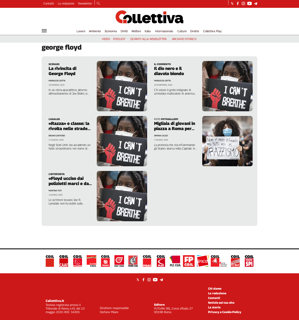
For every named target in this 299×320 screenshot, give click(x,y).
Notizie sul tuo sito (221, 302)
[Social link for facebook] (237, 3)
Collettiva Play (212, 31)
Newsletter (85, 3)
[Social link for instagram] (243, 3)
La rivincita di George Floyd (62, 71)
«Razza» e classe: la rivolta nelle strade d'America (69, 128)
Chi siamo (215, 288)
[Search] (98, 4)
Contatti (48, 3)
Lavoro (81, 31)
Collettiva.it (55, 301)
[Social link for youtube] (249, 3)
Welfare (136, 31)
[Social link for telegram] (255, 3)
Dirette (194, 31)
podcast (119, 39)
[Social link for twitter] (232, 3)
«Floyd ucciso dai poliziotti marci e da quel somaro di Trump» (69, 186)
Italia (148, 31)
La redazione (66, 3)
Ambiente (95, 31)
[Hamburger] (44, 30)
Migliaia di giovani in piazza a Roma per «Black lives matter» (175, 128)
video (106, 39)
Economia (111, 31)
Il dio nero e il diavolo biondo (169, 71)
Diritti (124, 31)
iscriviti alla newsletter (148, 39)
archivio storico (184, 39)
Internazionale (164, 31)
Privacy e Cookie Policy (224, 312)
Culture (182, 31)
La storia (214, 307)
